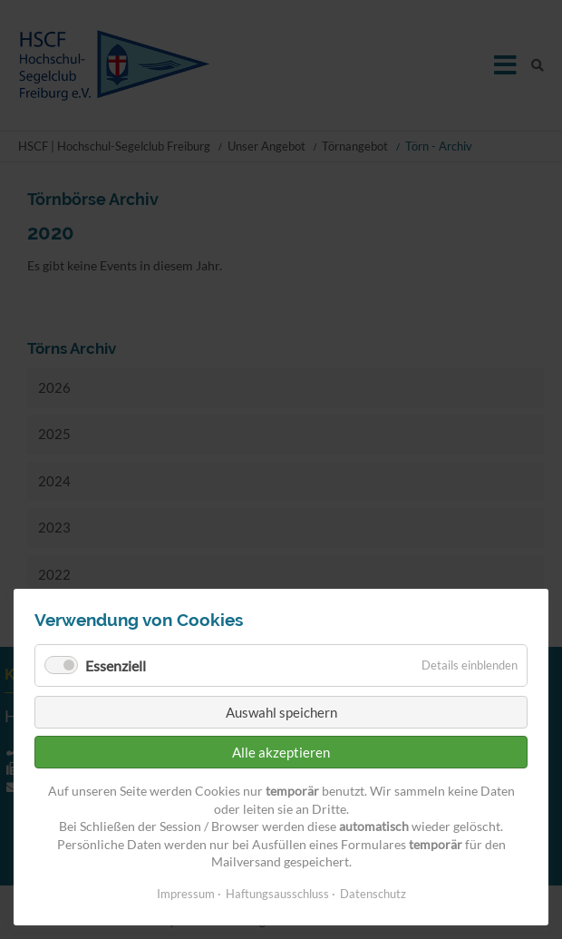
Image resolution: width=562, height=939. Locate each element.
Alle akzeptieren (281, 752)
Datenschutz (373, 893)
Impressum (186, 893)
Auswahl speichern (281, 712)
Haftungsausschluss (277, 893)
